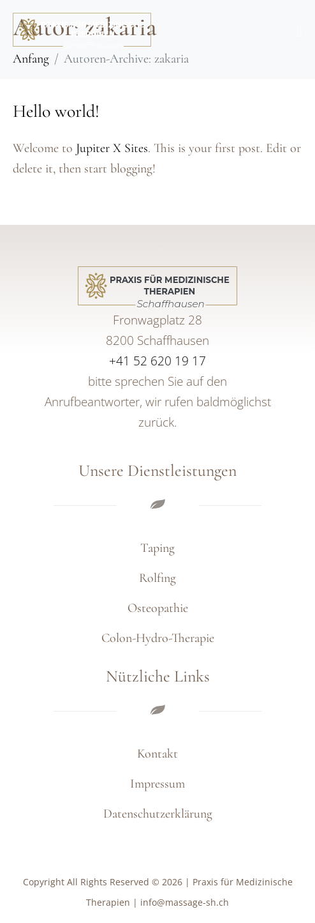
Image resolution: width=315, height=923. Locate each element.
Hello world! (56, 111)
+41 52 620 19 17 (157, 361)
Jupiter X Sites (112, 148)
